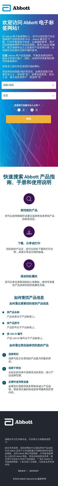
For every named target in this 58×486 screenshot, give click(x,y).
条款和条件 (34, 471)
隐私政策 (22, 471)
